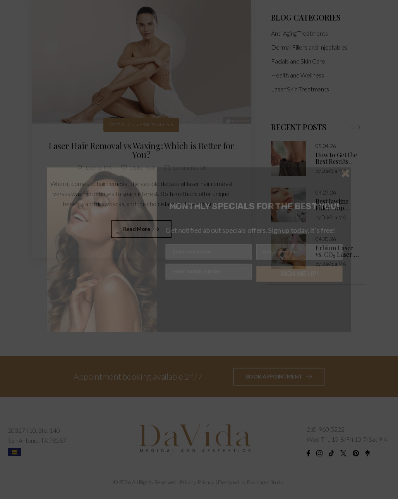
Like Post (142, 167)
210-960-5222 (326, 429)
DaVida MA (333, 177)
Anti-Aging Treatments (299, 39)
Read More (137, 228)
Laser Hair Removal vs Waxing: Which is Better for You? (141, 150)
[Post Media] (288, 164)
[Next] (358, 133)
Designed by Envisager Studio (251, 482)
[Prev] (352, 133)
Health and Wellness (297, 80)
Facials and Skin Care (298, 67)
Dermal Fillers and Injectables (309, 53)
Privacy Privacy (197, 482)
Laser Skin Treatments (300, 94)
